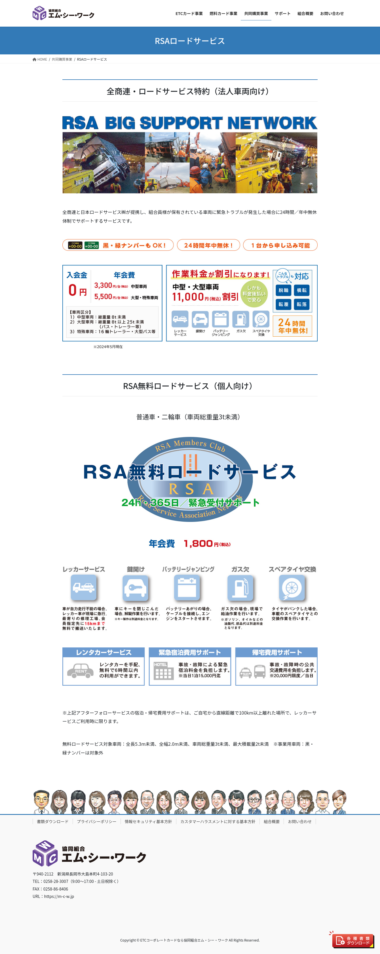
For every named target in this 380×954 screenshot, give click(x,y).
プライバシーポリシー (97, 821)
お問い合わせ (300, 821)
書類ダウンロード (53, 821)
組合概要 (272, 821)
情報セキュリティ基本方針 (148, 821)
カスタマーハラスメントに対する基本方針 (218, 821)
